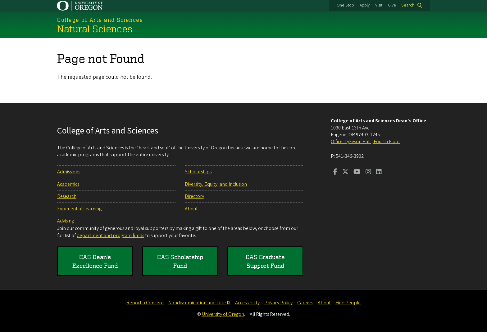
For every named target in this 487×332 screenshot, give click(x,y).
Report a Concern (145, 302)
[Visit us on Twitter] (345, 172)
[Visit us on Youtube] (357, 172)
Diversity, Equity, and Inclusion (216, 184)
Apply (365, 5)
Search (407, 5)
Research (66, 196)
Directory (194, 196)
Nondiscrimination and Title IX (199, 302)
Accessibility (247, 302)
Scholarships (198, 171)
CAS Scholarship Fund (180, 261)
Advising (65, 220)
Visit (378, 5)
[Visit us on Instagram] (368, 172)
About (191, 208)
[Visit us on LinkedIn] (379, 172)
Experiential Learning (79, 208)
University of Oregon (223, 314)
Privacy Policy (278, 302)
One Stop (345, 5)
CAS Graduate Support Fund (265, 261)
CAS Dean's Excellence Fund (95, 261)
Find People (348, 302)
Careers (305, 302)
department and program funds (110, 235)
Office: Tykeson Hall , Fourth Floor (365, 141)
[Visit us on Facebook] (335, 172)
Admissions (68, 171)
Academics (68, 184)
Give (392, 5)
